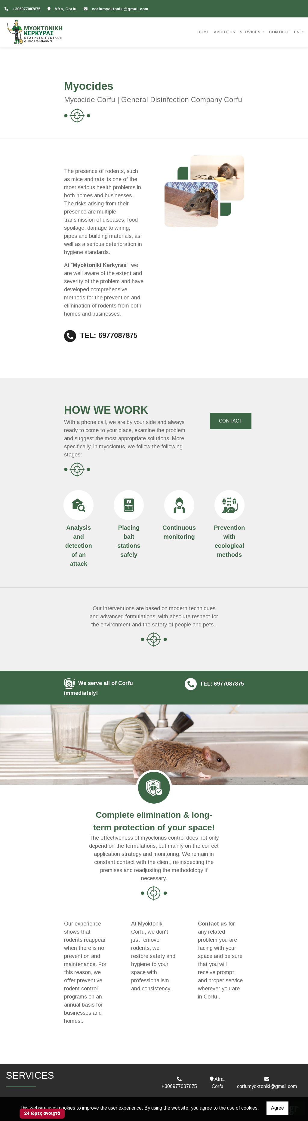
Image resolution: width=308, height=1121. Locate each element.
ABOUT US (224, 32)
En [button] (297, 32)
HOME (203, 32)
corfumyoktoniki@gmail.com (120, 9)
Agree (277, 1107)
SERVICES (251, 32)
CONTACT (279, 32)
